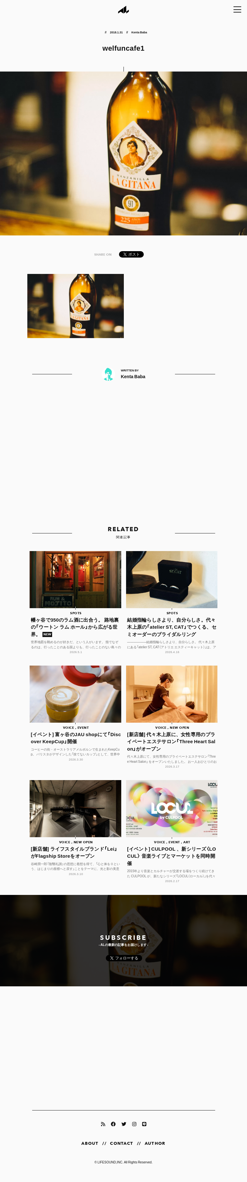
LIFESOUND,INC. (110, 1168)
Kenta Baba (139, 32)
